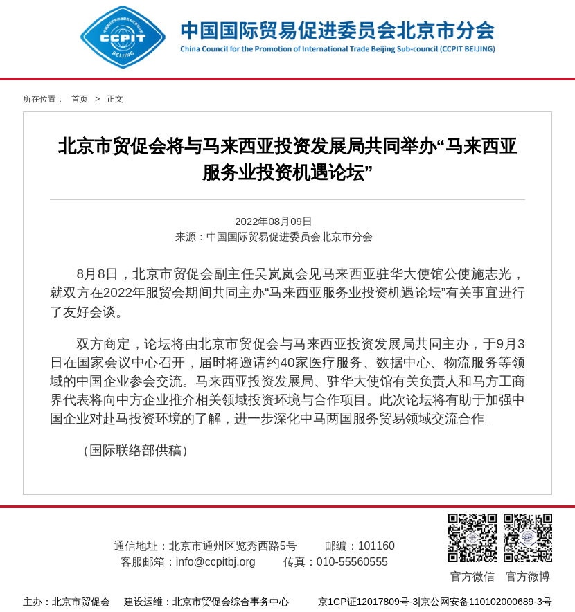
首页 (79, 99)
